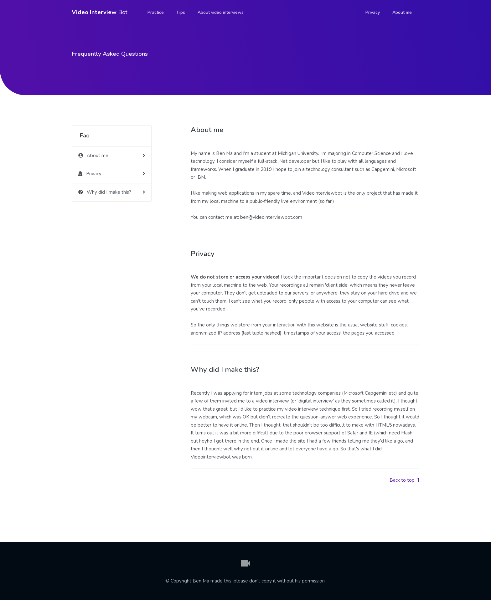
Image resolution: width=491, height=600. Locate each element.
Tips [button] (180, 12)
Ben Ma (201, 581)
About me (402, 12)
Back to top (405, 480)
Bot (99, 12)
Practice (155, 12)
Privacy (372, 12)
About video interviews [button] (221, 12)
